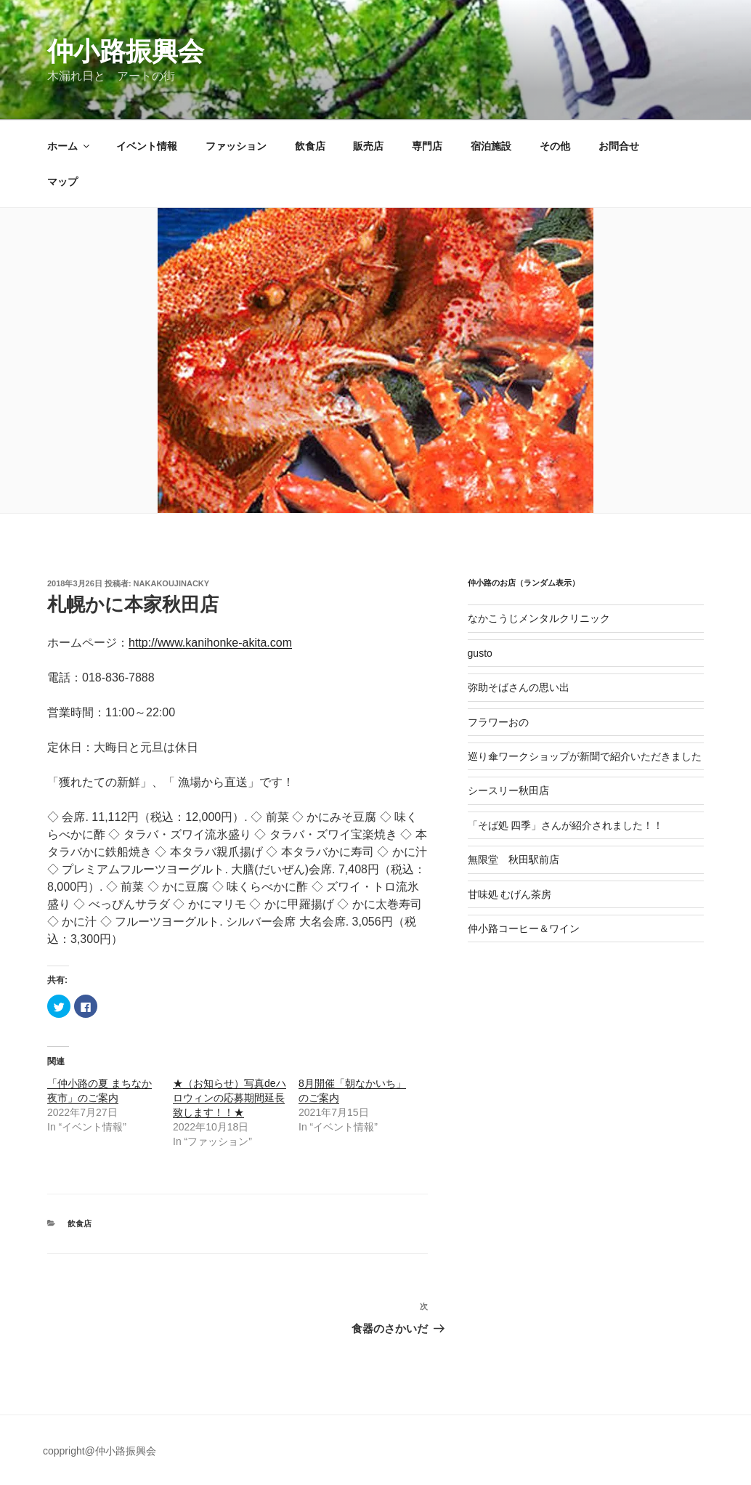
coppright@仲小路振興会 (99, 1451)
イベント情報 (146, 146)
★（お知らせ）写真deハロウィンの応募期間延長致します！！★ (229, 1097)
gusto (480, 653)
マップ (62, 181)
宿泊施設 (491, 146)
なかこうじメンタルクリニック (539, 618)
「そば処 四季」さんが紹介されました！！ (566, 825)
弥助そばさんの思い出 (518, 687)
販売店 (368, 146)
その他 (555, 146)
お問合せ (618, 146)
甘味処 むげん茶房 (510, 894)
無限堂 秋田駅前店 (513, 859)
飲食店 (310, 146)
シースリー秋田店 (508, 790)
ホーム (69, 146)
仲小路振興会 (125, 51)
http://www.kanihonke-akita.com (210, 642)
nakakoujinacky (172, 583)
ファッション (236, 146)
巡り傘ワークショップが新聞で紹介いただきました (585, 756)
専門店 (427, 146)
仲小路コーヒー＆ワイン (524, 928)
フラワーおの (498, 722)
